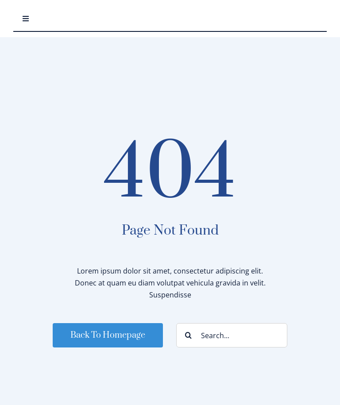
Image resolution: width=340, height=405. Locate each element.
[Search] (188, 335)
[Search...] (231, 335)
